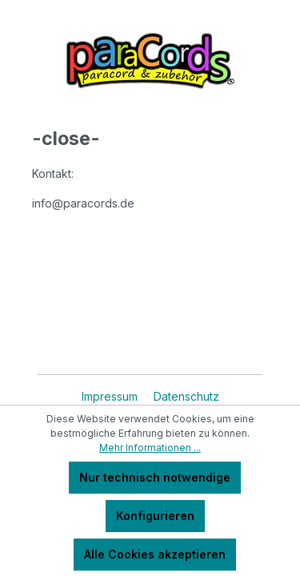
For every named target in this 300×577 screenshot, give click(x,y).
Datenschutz (186, 396)
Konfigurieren (155, 516)
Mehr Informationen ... (150, 448)
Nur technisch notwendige (154, 477)
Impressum (111, 396)
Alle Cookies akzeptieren (155, 554)
